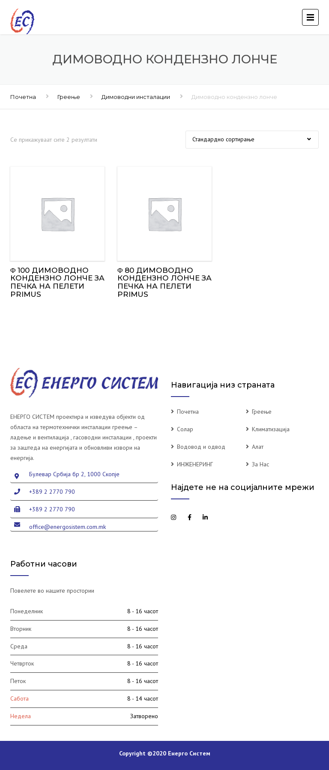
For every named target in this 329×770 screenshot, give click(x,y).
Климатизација (271, 429)
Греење (68, 96)
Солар (185, 429)
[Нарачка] (252, 140)
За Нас (260, 464)
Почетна (23, 96)
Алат (257, 447)
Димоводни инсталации (136, 96)
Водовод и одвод (201, 447)
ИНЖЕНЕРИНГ (195, 464)
